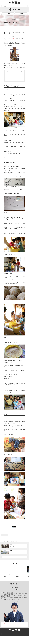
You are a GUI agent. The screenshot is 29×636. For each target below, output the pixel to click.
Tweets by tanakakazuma (7, 623)
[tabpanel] (20, 572)
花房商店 (13, 38)
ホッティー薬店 (21, 432)
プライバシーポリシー (7, 634)
